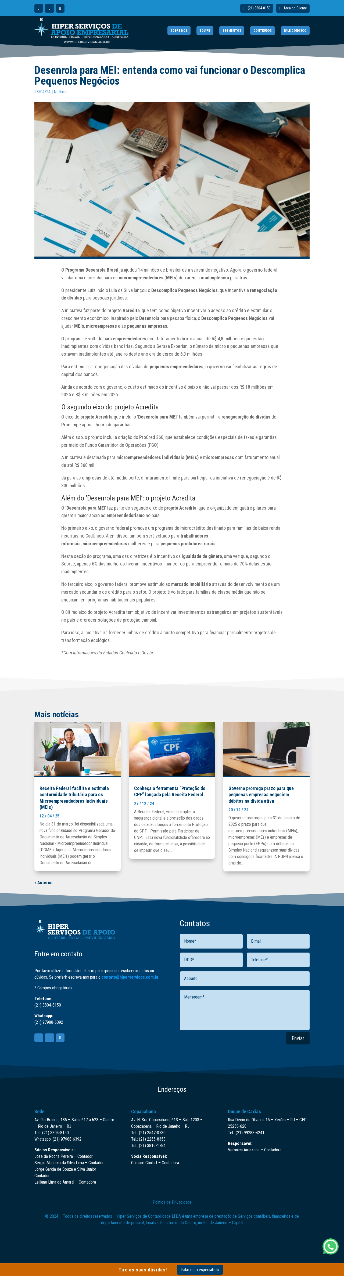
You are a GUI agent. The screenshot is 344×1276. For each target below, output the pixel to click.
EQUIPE (205, 31)
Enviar (298, 1038)
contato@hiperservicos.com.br (130, 977)
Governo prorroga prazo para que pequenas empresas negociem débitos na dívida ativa (261, 794)
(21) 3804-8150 (259, 8)
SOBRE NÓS (179, 31)
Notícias (60, 91)
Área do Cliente (295, 8)
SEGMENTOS (232, 31)
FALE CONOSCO (295, 31)
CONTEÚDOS (262, 31)
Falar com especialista (200, 1269)
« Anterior (43, 882)
